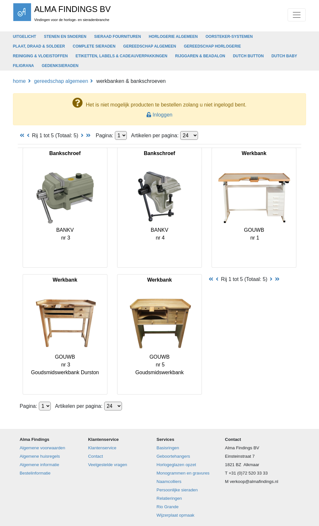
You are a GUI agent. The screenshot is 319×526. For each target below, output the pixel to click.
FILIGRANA (23, 65)
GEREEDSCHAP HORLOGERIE (212, 46)
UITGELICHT (24, 36)
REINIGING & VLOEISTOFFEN (40, 56)
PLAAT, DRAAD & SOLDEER (39, 46)
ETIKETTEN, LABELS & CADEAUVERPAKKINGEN (121, 56)
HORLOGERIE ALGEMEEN (173, 36)
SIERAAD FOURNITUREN (117, 36)
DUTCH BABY (284, 56)
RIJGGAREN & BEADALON (200, 56)
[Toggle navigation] (297, 14)
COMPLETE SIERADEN (94, 46)
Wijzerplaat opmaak (175, 515)
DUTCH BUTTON (248, 56)
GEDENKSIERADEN (60, 65)
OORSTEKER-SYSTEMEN (229, 36)
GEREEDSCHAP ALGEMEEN (149, 46)
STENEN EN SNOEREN (65, 36)
